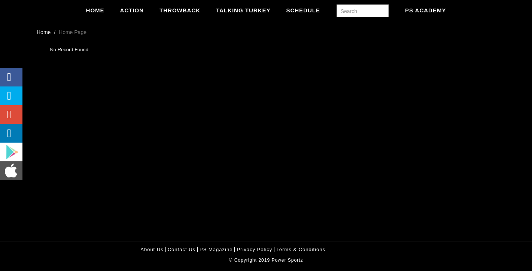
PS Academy (425, 10)
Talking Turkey (243, 10)
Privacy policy (254, 249)
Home (95, 10)
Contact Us (181, 249)
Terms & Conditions (300, 249)
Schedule (303, 10)
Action (132, 10)
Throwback (179, 10)
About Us (151, 249)
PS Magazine (216, 249)
